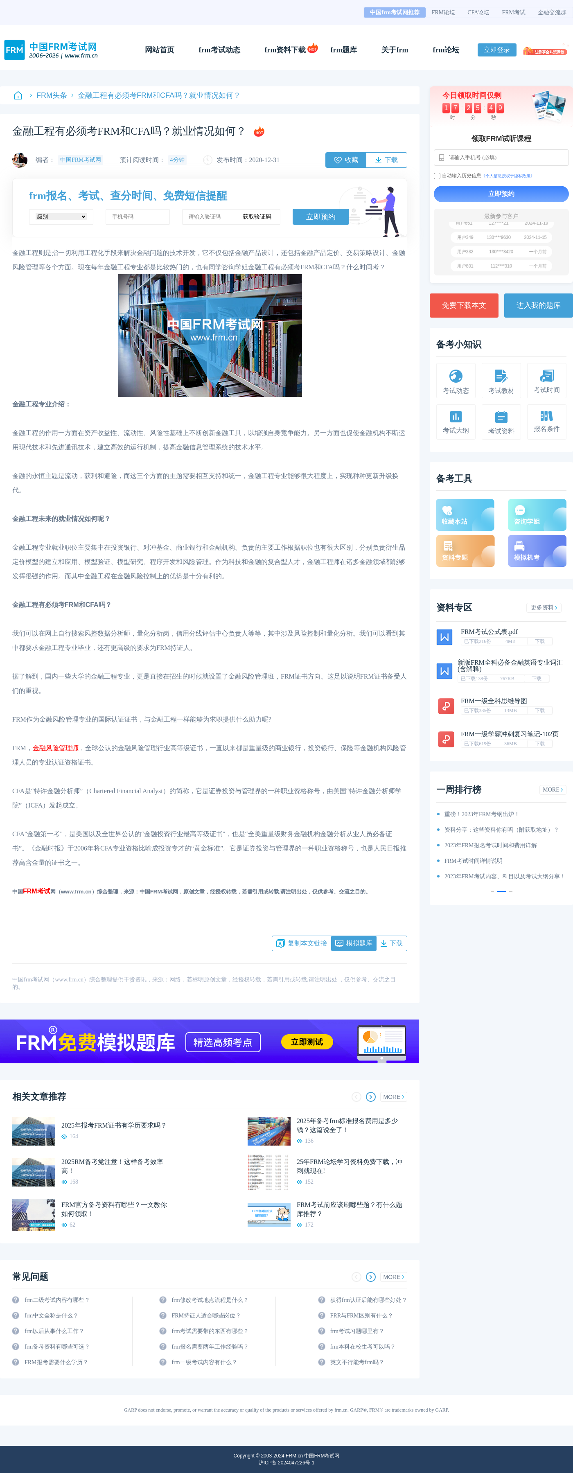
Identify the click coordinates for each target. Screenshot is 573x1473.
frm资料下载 (285, 50)
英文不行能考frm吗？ (357, 1362)
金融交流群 (552, 12)
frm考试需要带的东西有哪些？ (209, 1331)
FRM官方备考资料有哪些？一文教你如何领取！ (114, 1209)
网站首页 (159, 50)
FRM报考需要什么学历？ (56, 1362)
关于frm (394, 50)
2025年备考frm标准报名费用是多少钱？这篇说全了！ (347, 1125)
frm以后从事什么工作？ (54, 1331)
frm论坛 (446, 50)
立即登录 (497, 49)
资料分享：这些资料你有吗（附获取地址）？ (501, 830)
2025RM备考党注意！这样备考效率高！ (112, 1166)
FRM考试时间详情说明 (473, 861)
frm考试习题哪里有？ (357, 1331)
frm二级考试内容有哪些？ (57, 1300)
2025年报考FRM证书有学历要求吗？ (114, 1125)
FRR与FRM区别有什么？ (361, 1316)
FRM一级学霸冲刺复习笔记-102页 (510, 734)
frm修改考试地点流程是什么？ (209, 1300)
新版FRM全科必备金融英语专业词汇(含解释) (510, 665)
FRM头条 (48, 95)
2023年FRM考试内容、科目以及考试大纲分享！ (505, 876)
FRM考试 (514, 12)
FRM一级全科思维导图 (494, 700)
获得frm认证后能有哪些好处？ (368, 1300)
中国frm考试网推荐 (395, 12)
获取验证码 (257, 217)
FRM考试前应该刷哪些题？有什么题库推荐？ (349, 1209)
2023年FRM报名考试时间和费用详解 (490, 845)
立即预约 (321, 217)
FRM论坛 (444, 12)
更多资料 (544, 608)
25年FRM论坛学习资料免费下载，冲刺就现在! (349, 1166)
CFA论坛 (478, 12)
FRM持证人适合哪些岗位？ (206, 1316)
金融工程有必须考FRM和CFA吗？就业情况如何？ (156, 95)
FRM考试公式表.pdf (489, 631)
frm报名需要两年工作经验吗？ (209, 1347)
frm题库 (344, 50)
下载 (540, 641)
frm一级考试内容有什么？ (204, 1362)
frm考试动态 (219, 50)
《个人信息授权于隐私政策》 (508, 176)
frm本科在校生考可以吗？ (363, 1347)
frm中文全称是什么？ (52, 1316)
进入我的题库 (539, 305)
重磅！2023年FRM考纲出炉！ (482, 814)
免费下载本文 (464, 305)
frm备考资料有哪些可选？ (57, 1347)
